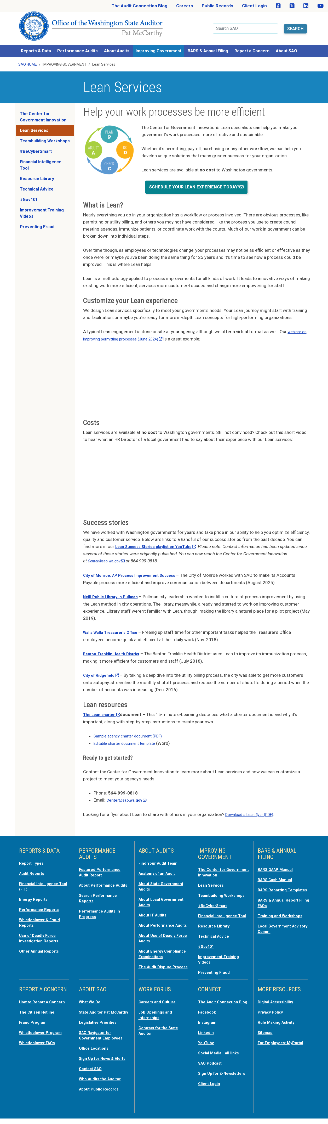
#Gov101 (29, 193)
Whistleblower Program (43, 1034)
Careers (184, 5)
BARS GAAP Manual (278, 860)
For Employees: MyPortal (274, 1042)
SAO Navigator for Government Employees (104, 1037)
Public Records (217, 5)
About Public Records (101, 1095)
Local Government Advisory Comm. (277, 923)
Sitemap (266, 1029)
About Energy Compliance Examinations (153, 949)
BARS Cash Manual (277, 870)
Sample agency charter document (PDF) (133, 727)
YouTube (207, 1044)
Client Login (254, 5)
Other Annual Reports (41, 939)
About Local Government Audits (159, 891)
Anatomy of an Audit (160, 863)
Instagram (208, 1024)
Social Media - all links (220, 1054)
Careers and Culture (160, 999)
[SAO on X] (292, 6)
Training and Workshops (282, 910)
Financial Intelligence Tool (40, 159)
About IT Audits (155, 904)
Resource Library (37, 172)
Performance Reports (42, 898)
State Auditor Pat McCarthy (97, 1012)
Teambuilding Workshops (45, 134)
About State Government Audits (159, 876)
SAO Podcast (211, 1064)
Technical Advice (37, 183)
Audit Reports (33, 863)
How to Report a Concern (35, 1002)
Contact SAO (92, 1075)
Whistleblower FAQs (39, 1044)
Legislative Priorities (100, 1024)
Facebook (208, 1014)
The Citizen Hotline (39, 1014)
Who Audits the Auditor (103, 1085)
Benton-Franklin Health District (115, 646)
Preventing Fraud (37, 220)
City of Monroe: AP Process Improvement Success (136, 568)
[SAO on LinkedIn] (306, 6)
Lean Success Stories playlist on (161, 540)
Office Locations (96, 1050)
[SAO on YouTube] (320, 6)
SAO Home (27, 59)
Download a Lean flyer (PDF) (253, 805)
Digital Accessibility (278, 999)
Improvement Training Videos (42, 207)
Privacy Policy (272, 1009)
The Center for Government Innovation (43, 110)
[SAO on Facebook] (278, 6)
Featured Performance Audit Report (103, 862)
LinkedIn (207, 1034)
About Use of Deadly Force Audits (159, 931)
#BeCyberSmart (36, 145)
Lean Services (34, 124)
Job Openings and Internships (157, 1012)
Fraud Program (34, 1024)
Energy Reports (35, 888)
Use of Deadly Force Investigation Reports (41, 926)
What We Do (91, 999)
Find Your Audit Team (160, 853)
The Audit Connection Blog (139, 5)
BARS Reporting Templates (274, 882)
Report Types (33, 853)
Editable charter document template (129, 734)
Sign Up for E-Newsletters (212, 1077)
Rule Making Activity (279, 1019)
